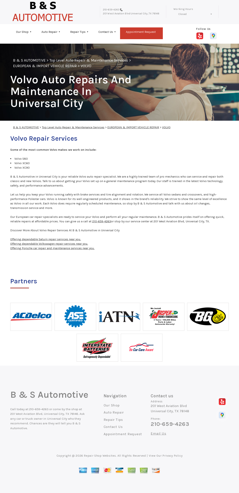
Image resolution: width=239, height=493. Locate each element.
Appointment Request (141, 32)
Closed (182, 14)
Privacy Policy (172, 455)
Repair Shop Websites (100, 455)
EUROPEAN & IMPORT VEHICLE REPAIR (45, 66)
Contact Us (105, 32)
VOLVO (86, 66)
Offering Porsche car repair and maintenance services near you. (52, 248)
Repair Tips (78, 32)
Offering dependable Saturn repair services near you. (45, 239)
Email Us (158, 433)
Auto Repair (49, 32)
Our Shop (22, 32)
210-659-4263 (111, 9)
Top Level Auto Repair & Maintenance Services (88, 60)
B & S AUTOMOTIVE (29, 60)
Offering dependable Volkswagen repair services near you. (49, 243)
